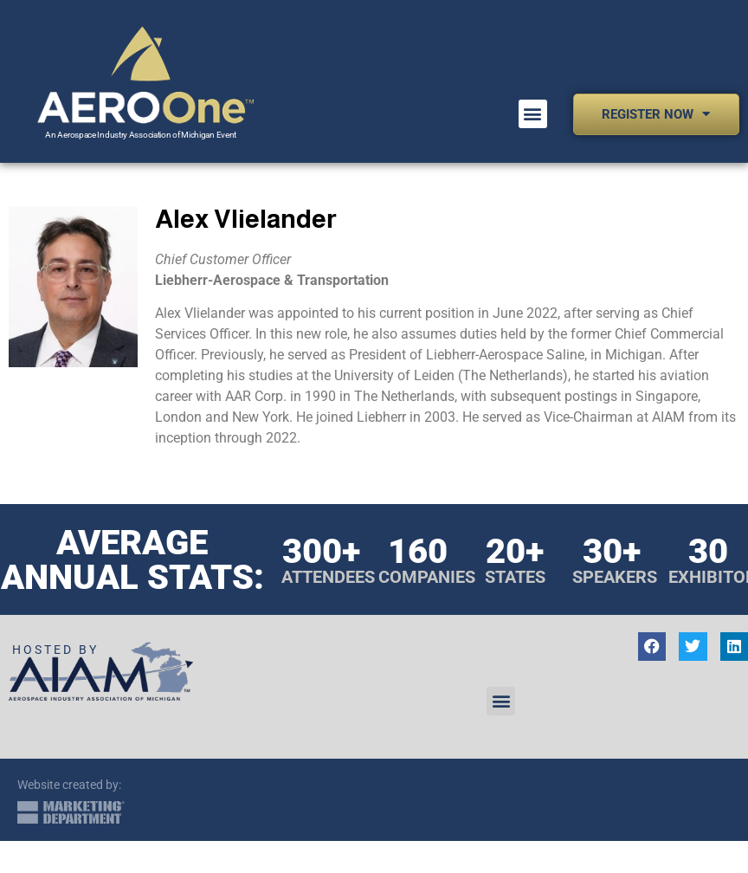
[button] (533, 114)
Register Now (656, 114)
